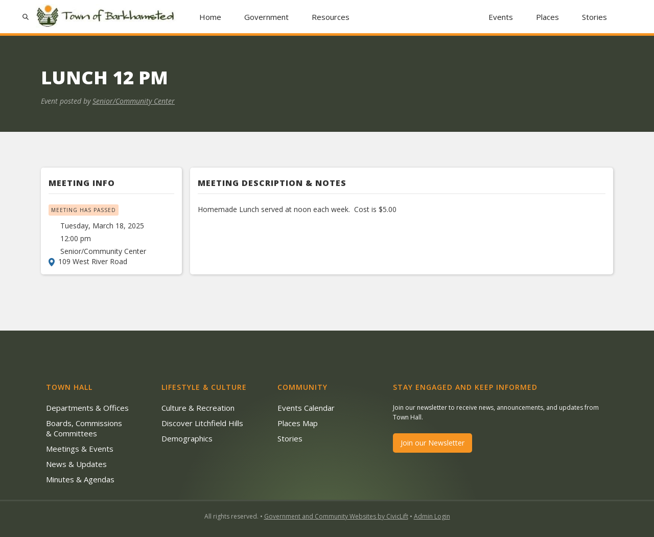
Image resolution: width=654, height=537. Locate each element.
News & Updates (76, 464)
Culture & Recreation (198, 408)
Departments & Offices (87, 408)
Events (500, 17)
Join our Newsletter (432, 443)
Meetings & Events (79, 448)
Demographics (187, 438)
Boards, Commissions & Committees (84, 428)
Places (547, 17)
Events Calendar (306, 408)
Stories (594, 17)
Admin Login (432, 516)
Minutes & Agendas (80, 479)
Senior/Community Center (133, 101)
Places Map (297, 423)
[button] (266, 16)
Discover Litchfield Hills (202, 423)
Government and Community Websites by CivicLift (336, 516)
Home (210, 17)
